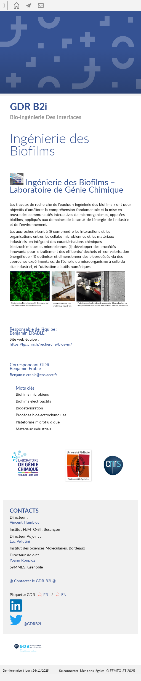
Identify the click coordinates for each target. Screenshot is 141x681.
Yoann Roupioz (22, 560)
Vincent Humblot (24, 522)
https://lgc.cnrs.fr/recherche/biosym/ (41, 344)
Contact (40, 5)
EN (63, 594)
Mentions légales (92, 670)
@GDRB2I (25, 623)
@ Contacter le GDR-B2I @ (33, 580)
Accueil (16, 5)
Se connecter (68, 670)
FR (45, 594)
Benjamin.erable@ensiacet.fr (33, 374)
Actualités (28, 5)
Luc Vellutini (20, 541)
